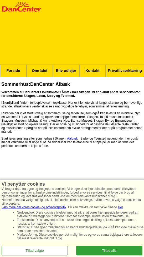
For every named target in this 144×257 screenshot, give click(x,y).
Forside (13, 70)
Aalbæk (72, 138)
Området (39, 70)
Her (120, 207)
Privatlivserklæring (125, 70)
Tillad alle (109, 251)
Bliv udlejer (66, 70)
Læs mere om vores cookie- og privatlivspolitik (34, 207)
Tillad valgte (34, 251)
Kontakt (92, 70)
